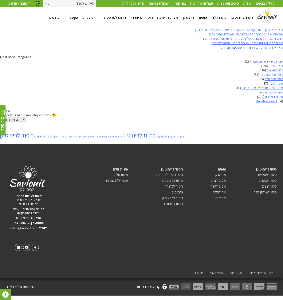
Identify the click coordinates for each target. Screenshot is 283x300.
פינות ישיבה (276, 83)
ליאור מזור (12, 286)
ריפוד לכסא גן (274, 92)
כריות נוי (137, 17)
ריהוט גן (188, 17)
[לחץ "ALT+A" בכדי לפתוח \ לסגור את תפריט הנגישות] (5, 294)
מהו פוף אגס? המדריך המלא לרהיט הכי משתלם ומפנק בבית (246, 34)
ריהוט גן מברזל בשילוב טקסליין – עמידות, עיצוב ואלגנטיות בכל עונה (242, 38)
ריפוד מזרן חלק (273, 79)
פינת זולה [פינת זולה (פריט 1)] (95, 136)
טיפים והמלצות (228, 3)
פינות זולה (219, 17)
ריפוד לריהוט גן (242, 17)
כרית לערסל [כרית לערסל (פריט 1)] (116, 136)
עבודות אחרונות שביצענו (268, 61)
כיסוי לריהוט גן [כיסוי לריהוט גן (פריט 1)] (177, 136)
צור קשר (180, 3)
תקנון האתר (236, 273)
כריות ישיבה (276, 66)
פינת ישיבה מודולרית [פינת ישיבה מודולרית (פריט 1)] (81, 136)
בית (271, 273)
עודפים (54, 17)
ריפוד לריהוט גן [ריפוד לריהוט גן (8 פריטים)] (17, 135)
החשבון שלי (216, 273)
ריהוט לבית (91, 17)
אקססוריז (71, 17)
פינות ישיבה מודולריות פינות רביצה (262, 88)
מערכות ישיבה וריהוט (163, 17)
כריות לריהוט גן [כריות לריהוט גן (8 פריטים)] (139, 135)
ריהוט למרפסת (115, 17)
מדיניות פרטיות (133, 3)
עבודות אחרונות (201, 3)
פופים (203, 17)
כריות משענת (275, 70)
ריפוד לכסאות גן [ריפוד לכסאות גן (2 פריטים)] (44, 136)
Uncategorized (266, 101)
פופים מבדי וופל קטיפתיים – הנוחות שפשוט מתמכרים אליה (247, 43)
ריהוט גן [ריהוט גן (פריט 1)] (57, 136)
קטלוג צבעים (265, 3)
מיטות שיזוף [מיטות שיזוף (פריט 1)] (105, 136)
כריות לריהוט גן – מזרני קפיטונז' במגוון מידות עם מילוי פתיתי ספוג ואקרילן (239, 30)
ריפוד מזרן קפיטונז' (271, 74)
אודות (247, 3)
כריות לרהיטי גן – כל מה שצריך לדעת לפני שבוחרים (252, 47)
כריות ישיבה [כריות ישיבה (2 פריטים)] (163, 136)
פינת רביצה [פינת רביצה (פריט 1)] (67, 136)
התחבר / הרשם (19, 3)
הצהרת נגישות (159, 3)
